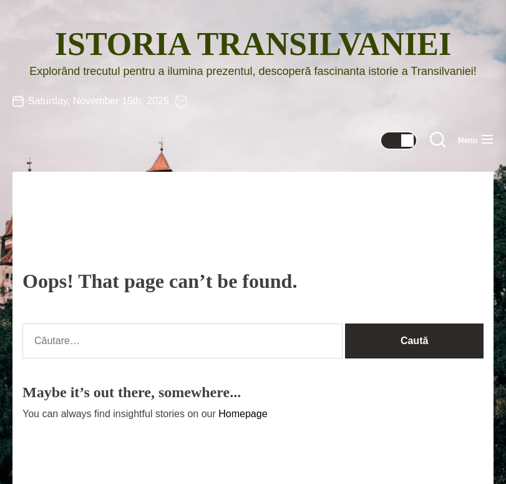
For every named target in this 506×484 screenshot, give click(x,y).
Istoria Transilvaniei (253, 44)
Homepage (242, 413)
